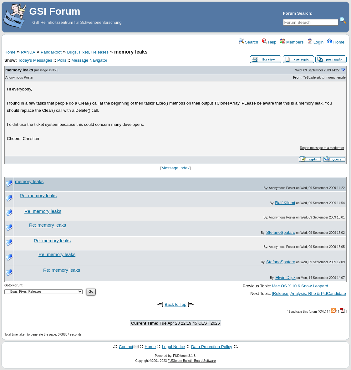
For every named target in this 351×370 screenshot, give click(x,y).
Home (335, 42)
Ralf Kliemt (285, 202)
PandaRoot (51, 52)
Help (269, 42)
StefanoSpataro (280, 232)
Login (315, 42)
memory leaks (19, 70)
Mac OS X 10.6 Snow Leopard (300, 286)
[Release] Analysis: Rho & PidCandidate (309, 293)
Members (291, 42)
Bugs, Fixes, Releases (88, 52)
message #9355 (46, 70)
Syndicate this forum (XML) (307, 311)
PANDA (28, 52)
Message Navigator (89, 60)
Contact (126, 346)
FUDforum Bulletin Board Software (192, 360)
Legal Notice (173, 346)
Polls (61, 60)
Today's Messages (35, 60)
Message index (175, 168)
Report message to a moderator (322, 148)
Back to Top (175, 304)
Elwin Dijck (285, 277)
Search (248, 42)
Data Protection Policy (211, 346)
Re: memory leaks (38, 195)
